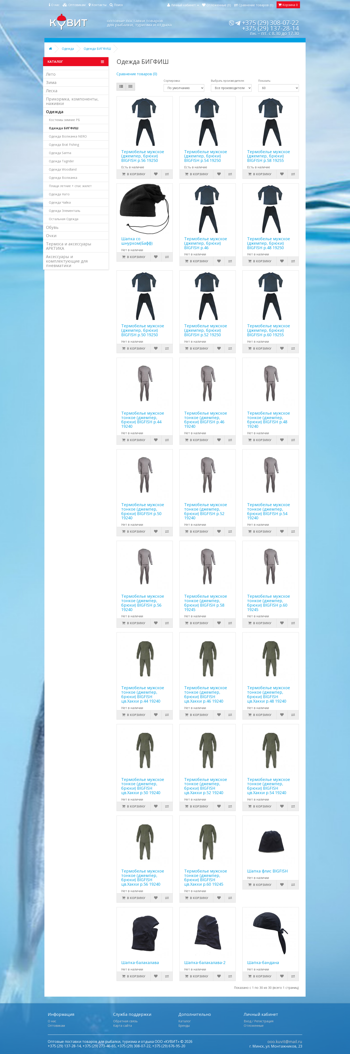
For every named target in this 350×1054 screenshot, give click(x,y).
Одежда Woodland (63, 169)
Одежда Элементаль (64, 211)
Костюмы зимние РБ (64, 120)
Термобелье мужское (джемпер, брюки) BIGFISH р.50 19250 (142, 330)
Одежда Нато (59, 194)
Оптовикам (56, 1025)
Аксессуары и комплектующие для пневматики (67, 261)
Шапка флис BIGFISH (267, 871)
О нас (52, 1021)
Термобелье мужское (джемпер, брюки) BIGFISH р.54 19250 (205, 156)
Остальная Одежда (63, 219)
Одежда (68, 48)
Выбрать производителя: (227, 81)
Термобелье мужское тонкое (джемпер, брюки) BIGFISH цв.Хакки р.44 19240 (142, 694)
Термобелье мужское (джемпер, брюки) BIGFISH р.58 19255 (268, 156)
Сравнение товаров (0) (137, 73)
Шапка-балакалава (140, 962)
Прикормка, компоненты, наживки (72, 101)
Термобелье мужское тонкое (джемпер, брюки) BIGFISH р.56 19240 (142, 602)
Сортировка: (172, 81)
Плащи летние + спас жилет (70, 186)
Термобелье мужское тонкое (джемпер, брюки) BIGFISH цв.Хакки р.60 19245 (205, 877)
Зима (51, 82)
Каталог (184, 1021)
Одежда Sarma (60, 153)
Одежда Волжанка (63, 177)
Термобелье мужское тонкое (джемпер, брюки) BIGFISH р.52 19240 (205, 511)
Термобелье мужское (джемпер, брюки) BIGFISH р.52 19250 (205, 330)
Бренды (184, 1025)
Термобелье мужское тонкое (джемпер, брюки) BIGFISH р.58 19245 (205, 602)
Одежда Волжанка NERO (68, 136)
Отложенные (254, 1025)
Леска (51, 90)
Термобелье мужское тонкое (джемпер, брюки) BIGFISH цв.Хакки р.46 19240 (205, 694)
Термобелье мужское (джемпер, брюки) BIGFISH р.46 (205, 243)
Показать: (264, 81)
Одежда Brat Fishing (64, 144)
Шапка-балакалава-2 (204, 962)
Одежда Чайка (60, 202)
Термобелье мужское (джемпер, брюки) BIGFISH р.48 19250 (268, 243)
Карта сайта (122, 1025)
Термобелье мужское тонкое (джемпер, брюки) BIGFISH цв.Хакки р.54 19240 (268, 786)
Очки (51, 235)
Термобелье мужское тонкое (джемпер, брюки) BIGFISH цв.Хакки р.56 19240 (142, 877)
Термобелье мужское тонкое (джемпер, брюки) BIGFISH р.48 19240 (268, 419)
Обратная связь (125, 1021)
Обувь (52, 227)
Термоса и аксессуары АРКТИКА (68, 246)
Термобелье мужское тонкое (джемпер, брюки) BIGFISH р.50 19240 (142, 511)
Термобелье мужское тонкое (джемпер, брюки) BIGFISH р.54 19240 (268, 511)
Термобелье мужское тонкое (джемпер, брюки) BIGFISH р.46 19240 (205, 419)
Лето (51, 74)
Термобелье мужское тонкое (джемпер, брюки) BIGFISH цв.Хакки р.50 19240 (142, 786)
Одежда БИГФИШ (97, 48)
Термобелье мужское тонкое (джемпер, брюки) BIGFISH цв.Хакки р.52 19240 (205, 786)
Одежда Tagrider (61, 161)
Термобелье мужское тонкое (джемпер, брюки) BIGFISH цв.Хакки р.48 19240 (268, 694)
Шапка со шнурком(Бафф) (136, 241)
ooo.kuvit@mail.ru (284, 1041)
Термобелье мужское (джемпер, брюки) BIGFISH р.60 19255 (268, 330)
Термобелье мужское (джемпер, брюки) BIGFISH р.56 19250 (142, 156)
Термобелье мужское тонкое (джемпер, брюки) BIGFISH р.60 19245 (268, 602)
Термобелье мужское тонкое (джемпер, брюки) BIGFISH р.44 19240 (142, 419)
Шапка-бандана (263, 962)
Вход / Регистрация (258, 1021)
